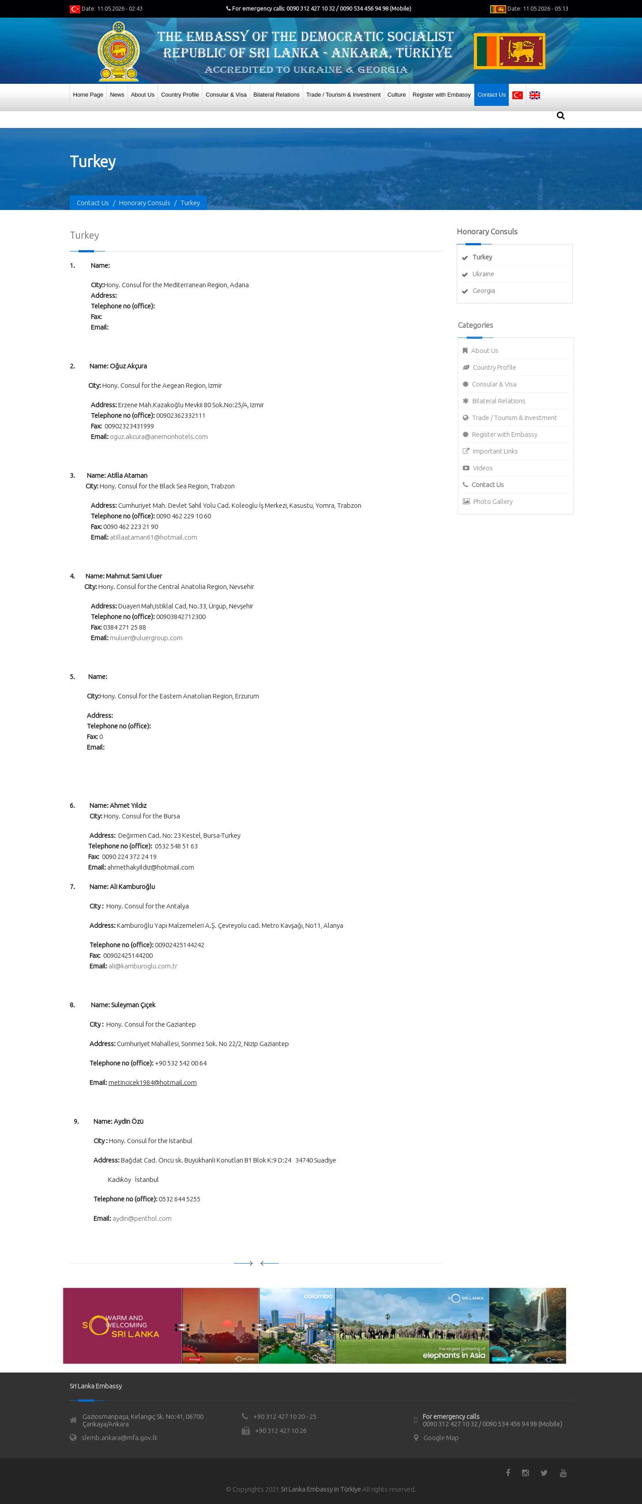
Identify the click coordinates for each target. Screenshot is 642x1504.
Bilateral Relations (276, 94)
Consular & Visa (226, 94)
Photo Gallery (497, 501)
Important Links (499, 451)
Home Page (88, 94)
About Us (142, 94)
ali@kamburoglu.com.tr (143, 966)
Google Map (441, 1437)
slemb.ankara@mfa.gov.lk (120, 1437)
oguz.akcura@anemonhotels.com (159, 436)
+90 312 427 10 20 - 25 (284, 1416)
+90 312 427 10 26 (281, 1430)
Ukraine (483, 274)
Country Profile (180, 94)
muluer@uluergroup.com (146, 637)
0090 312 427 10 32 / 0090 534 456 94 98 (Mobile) (492, 1424)
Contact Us (491, 94)
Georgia (484, 290)
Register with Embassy (442, 94)
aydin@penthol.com (142, 1218)
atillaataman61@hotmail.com (153, 537)
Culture (396, 94)
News (117, 94)
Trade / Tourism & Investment (343, 94)
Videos (487, 468)
